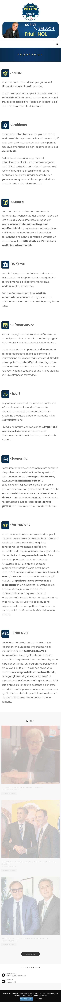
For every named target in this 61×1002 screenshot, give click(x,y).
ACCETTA (39, 999)
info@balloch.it (11, 982)
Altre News (30, 954)
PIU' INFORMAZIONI (26, 999)
